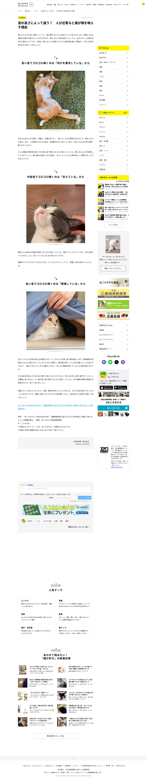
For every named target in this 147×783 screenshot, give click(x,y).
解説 (67, 521)
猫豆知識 (49, 4)
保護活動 (102, 169)
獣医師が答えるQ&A (105, 325)
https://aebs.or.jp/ (116, 467)
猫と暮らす (103, 53)
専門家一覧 (109, 765)
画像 (100, 86)
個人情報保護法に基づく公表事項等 (77, 769)
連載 (55, 4)
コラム (101, 76)
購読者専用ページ (105, 349)
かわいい (102, 127)
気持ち (30, 521)
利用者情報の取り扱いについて (92, 765)
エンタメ (81, 4)
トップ (20, 11)
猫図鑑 (94, 4)
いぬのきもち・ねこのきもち (31, 765)
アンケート (103, 105)
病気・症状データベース (107, 62)
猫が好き (27, 11)
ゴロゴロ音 (47, 521)
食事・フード (103, 150)
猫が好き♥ (102, 57)
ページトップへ (73, 758)
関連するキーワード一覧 (78, 526)
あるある (102, 136)
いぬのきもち (48, 765)
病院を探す (109, 4)
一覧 (124, 112)
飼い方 (101, 122)
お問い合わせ (120, 765)
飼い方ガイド (118, 4)
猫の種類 (102, 100)
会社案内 (61, 769)
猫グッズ (102, 146)
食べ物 (66, 4)
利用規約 (68, 765)
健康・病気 (103, 160)
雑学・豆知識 (103, 141)
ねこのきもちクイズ (106, 335)
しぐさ (35, 11)
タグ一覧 (125, 4)
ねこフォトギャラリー (106, 339)
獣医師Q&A (101, 4)
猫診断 (101, 344)
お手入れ (102, 117)
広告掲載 (59, 765)
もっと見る (113, 224)
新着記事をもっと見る (56, 736)
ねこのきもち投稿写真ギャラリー (56, 130)
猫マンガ (60, 4)
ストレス (102, 132)
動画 (100, 81)
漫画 (100, 72)
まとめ (101, 95)
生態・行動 (58, 521)
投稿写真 (88, 4)
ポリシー (76, 765)
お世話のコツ (74, 4)
